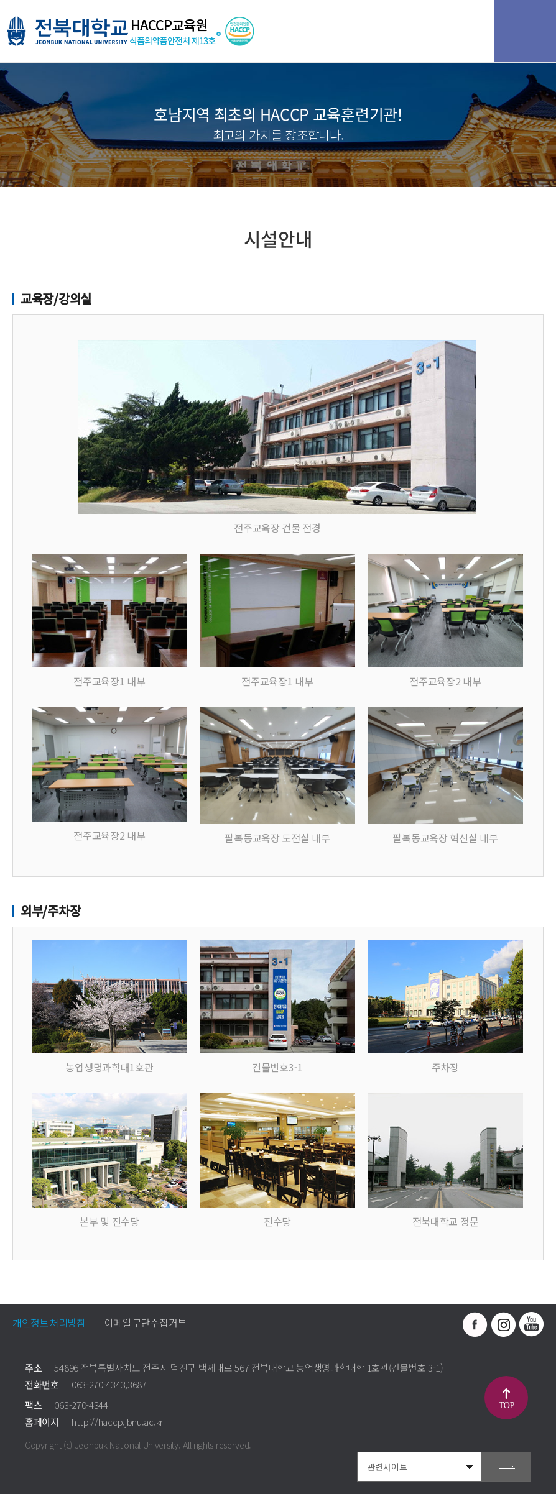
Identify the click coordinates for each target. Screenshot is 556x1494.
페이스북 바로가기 (475, 1324)
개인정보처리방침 (49, 1322)
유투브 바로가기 (531, 1324)
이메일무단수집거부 (145, 1322)
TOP (506, 1405)
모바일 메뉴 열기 (525, 31)
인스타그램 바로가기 (503, 1324)
